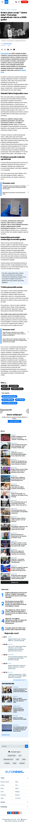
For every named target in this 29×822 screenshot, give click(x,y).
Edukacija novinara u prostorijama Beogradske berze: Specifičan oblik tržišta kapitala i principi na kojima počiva (19, 454)
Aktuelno (15, 687)
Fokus (9, 663)
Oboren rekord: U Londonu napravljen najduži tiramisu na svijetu (18, 710)
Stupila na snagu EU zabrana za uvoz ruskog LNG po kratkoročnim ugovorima (19, 569)
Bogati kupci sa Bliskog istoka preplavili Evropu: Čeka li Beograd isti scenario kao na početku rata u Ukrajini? (18, 479)
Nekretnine (14, 574)
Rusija (14, 763)
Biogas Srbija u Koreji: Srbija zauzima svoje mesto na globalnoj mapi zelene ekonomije (19, 470)
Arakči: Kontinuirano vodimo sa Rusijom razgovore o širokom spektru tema (16, 667)
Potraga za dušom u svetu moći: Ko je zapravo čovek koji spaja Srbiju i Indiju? (19, 544)
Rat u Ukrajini (20, 399)
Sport (2, 791)
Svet (16, 785)
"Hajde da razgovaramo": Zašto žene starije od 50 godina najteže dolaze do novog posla (17, 676)
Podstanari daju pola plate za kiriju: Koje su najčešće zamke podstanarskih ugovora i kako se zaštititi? (19, 577)
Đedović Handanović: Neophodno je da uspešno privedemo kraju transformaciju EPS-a (19, 536)
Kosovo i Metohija (8, 399)
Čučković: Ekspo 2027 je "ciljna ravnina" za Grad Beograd (18, 520)
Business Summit (5, 782)
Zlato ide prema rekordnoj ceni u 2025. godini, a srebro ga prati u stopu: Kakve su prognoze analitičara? (14, 334)
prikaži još (14, 582)
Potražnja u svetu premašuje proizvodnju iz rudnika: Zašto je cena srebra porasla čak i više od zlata (14, 187)
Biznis (8, 9)
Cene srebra (4, 53)
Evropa (2, 785)
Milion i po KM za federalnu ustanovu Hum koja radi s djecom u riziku (20, 700)
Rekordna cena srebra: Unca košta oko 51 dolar (14, 193)
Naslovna (3, 9)
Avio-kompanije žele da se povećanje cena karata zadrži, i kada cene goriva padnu (19, 503)
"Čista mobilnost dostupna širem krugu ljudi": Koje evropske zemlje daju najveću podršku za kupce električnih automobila (19, 446)
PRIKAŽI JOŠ (6, 735)
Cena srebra (14, 386)
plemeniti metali (17, 389)
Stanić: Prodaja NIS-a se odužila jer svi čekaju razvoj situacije (19, 495)
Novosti (10, 644)
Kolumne (17, 795)
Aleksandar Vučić (8, 759)
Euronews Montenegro (9, 396)
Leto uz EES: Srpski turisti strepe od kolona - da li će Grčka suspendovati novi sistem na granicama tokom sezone (17, 649)
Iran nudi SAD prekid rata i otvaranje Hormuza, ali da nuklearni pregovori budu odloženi (20, 729)
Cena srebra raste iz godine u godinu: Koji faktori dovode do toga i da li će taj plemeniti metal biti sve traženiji (15, 340)
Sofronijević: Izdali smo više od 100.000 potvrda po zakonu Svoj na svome (19, 528)
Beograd (22, 763)
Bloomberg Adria (8, 43)
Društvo (10, 672)
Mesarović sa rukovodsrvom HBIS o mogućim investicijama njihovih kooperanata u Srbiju (18, 487)
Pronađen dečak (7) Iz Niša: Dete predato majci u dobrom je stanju (15, 628)
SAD (17, 759)
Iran (20, 755)
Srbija (23, 759)
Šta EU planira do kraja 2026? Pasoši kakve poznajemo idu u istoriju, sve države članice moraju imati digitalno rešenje (15, 604)
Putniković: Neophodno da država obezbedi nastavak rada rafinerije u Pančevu (19, 462)
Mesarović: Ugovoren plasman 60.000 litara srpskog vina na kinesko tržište (18, 552)
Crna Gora (11, 654)
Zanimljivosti (16, 706)
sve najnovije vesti (20, 680)
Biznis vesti (14, 9)
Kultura (15, 715)
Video (2, 798)
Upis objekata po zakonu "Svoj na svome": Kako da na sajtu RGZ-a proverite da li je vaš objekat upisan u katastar (16, 612)
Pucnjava (7, 763)
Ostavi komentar (14, 421)
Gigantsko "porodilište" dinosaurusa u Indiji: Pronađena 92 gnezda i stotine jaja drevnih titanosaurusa (16, 621)
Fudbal (10, 637)
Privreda (13, 435)
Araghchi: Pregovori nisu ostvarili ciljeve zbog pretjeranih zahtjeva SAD (20, 690)
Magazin (17, 791)
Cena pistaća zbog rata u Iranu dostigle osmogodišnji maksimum (19, 511)
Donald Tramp (11, 755)
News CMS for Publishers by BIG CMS (14, 821)
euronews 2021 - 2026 (14, 819)
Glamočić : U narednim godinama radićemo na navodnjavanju (18, 560)
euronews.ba (8, 683)
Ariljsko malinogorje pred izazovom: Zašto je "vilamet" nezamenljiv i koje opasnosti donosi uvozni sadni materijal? (19, 438)
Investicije (5, 389)
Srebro (4, 386)
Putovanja (3, 795)
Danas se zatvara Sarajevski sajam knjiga (19, 718)
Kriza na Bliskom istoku (9, 403)
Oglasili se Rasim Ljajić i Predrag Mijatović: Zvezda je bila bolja (17, 639)
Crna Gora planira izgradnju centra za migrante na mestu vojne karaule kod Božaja (17, 658)
